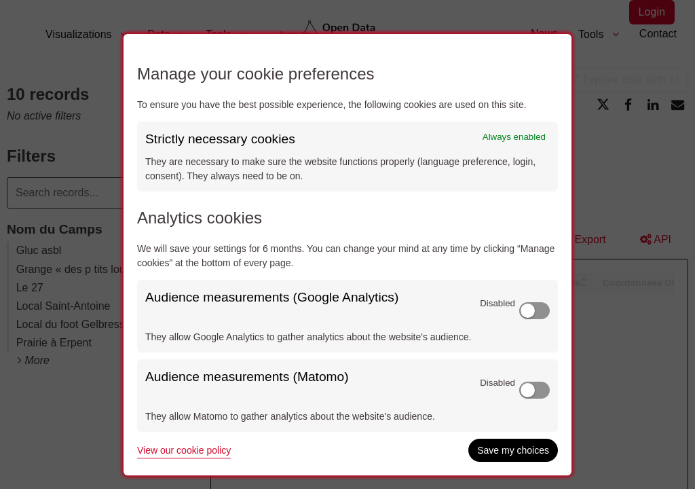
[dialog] (347, 254)
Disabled (497, 303)
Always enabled (514, 137)
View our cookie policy (184, 450)
